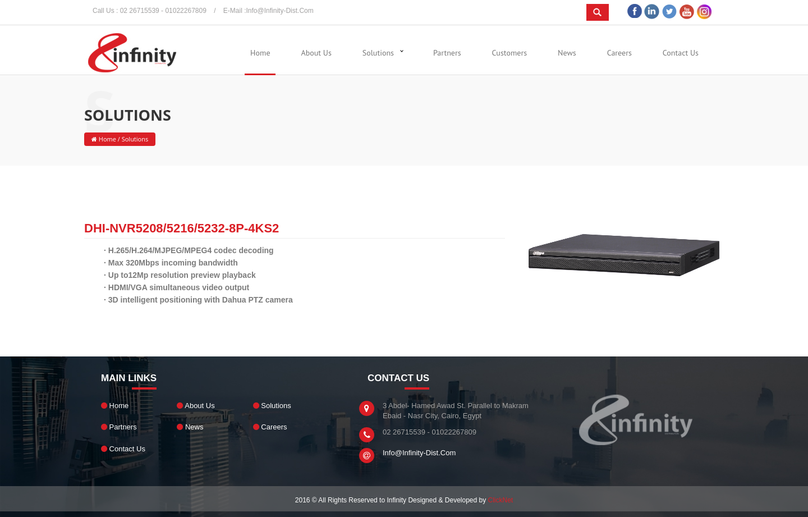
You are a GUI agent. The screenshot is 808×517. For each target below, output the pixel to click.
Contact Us (681, 53)
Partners (447, 53)
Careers (619, 53)
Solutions (378, 53)
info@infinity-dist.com (280, 11)
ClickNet (500, 500)
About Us (316, 53)
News (567, 53)
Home (260, 53)
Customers (509, 53)
